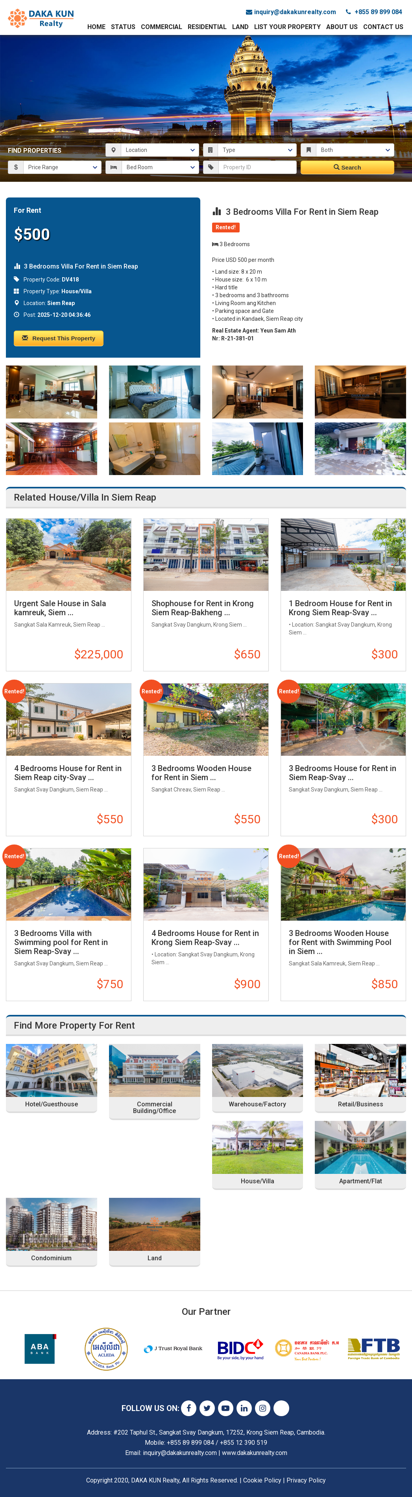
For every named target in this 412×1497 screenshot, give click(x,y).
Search (347, 167)
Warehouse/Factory (257, 1104)
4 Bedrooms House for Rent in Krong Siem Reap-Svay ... (205, 938)
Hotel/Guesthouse (51, 1104)
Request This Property (58, 338)
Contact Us (383, 27)
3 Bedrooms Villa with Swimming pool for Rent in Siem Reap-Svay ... (61, 942)
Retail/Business (360, 1104)
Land (240, 27)
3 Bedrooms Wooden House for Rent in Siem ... (201, 773)
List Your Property (287, 27)
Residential (207, 27)
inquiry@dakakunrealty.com (291, 12)
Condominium (51, 1258)
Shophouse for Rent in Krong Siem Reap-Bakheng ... (202, 608)
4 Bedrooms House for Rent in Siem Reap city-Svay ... (68, 773)
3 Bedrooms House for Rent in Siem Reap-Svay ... (342, 773)
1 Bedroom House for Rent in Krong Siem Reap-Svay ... (340, 608)
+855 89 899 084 (374, 12)
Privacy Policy (306, 1480)
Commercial (161, 27)
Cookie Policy (262, 1480)
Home (96, 27)
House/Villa (257, 1181)
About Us (342, 27)
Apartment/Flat (360, 1181)
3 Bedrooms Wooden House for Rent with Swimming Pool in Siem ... (340, 942)
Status (123, 27)
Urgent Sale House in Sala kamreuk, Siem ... (60, 608)
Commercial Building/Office (154, 1108)
